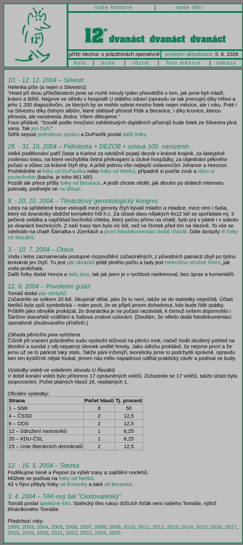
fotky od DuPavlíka (64, 171)
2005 (56, 527)
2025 (114, 533)
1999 (13, 527)
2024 (100, 533)
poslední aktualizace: (189, 54)
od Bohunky (73, 484)
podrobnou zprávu (58, 134)
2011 (143, 527)
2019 (28, 533)
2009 (114, 527)
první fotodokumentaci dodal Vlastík (145, 231)
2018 (13, 533)
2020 (42, 533)
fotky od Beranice (80, 183)
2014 (187, 527)
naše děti (189, 7)
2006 (71, 527)
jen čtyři (40, 128)
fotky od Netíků (117, 171)
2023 (86, 533)
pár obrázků (80, 262)
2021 (56, 533)
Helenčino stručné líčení (192, 262)
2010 (129, 527)
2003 (28, 527)
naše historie (113, 7)
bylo (80, 63)
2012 (158, 527)
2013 (172, 527)
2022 (71, 533)
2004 (42, 527)
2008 (100, 527)
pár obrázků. (53, 293)
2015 (201, 527)
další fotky (134, 134)
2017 (230, 527)
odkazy (226, 63)
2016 (216, 527)
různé (141, 63)
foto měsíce (183, 63)
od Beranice (118, 484)
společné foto (55, 503)
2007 (86, 527)
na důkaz (69, 189)
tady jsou (78, 274)
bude (108, 63)
